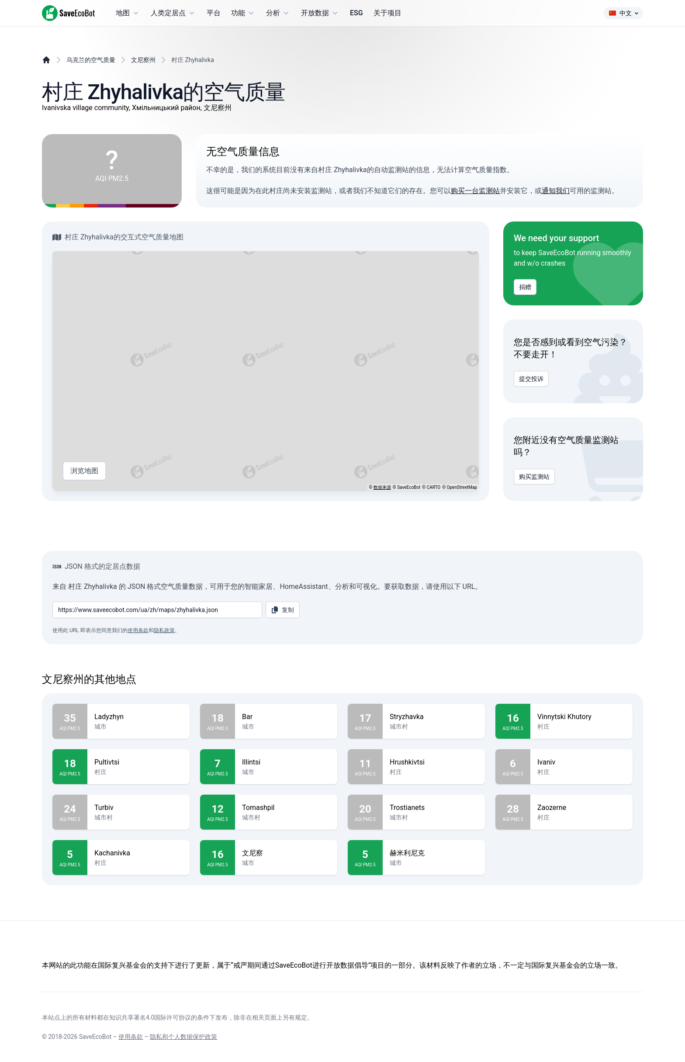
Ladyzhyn (138, 717)
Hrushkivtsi (434, 762)
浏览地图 (84, 471)
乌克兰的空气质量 (90, 59)
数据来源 (382, 487)
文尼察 (286, 853)
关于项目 (387, 13)
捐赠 (525, 287)
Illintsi (286, 762)
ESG (356, 13)
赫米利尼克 (434, 853)
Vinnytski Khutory (581, 717)
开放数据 (320, 13)
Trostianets (434, 808)
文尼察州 (143, 59)
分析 (278, 13)
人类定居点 (173, 13)
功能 (243, 13)
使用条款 (138, 630)
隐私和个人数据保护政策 (183, 1036)
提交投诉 (531, 379)
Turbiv (138, 808)
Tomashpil (286, 808)
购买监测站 (534, 476)
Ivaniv (581, 762)
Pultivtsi (138, 762)
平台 (214, 13)
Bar (286, 717)
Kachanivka (138, 853)
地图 (128, 13)
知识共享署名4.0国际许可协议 (150, 1017)
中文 (623, 13)
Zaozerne (581, 808)
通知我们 (556, 191)
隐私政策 (164, 630)
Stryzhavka (434, 717)
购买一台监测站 (475, 191)
